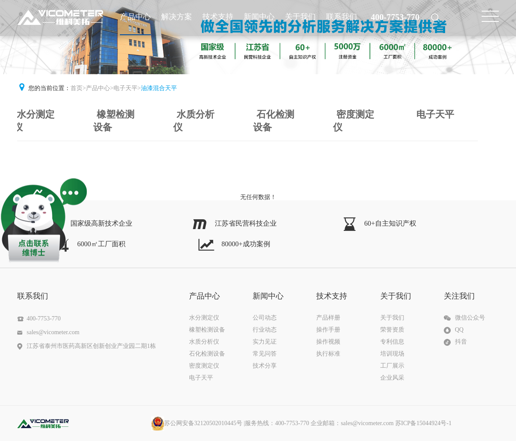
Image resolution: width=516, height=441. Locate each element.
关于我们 (300, 16)
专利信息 (392, 341)
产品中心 (135, 16)
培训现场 (392, 353)
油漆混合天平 (159, 88)
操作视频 (328, 341)
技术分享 (265, 365)
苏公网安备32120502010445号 (196, 423)
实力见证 (265, 341)
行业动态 (265, 329)
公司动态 (265, 317)
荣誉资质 (392, 329)
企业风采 (392, 378)
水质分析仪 (193, 121)
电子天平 (125, 88)
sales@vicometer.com (53, 332)
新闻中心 (259, 16)
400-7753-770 (395, 17)
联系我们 (341, 16)
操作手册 (328, 329)
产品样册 (328, 317)
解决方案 (176, 16)
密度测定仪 (353, 121)
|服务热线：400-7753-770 (292, 423)
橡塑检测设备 (113, 121)
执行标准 (328, 353)
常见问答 (265, 353)
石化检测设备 (273, 121)
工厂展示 (392, 365)
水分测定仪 (34, 121)
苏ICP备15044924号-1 (423, 423)
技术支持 (217, 16)
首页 (76, 88)
